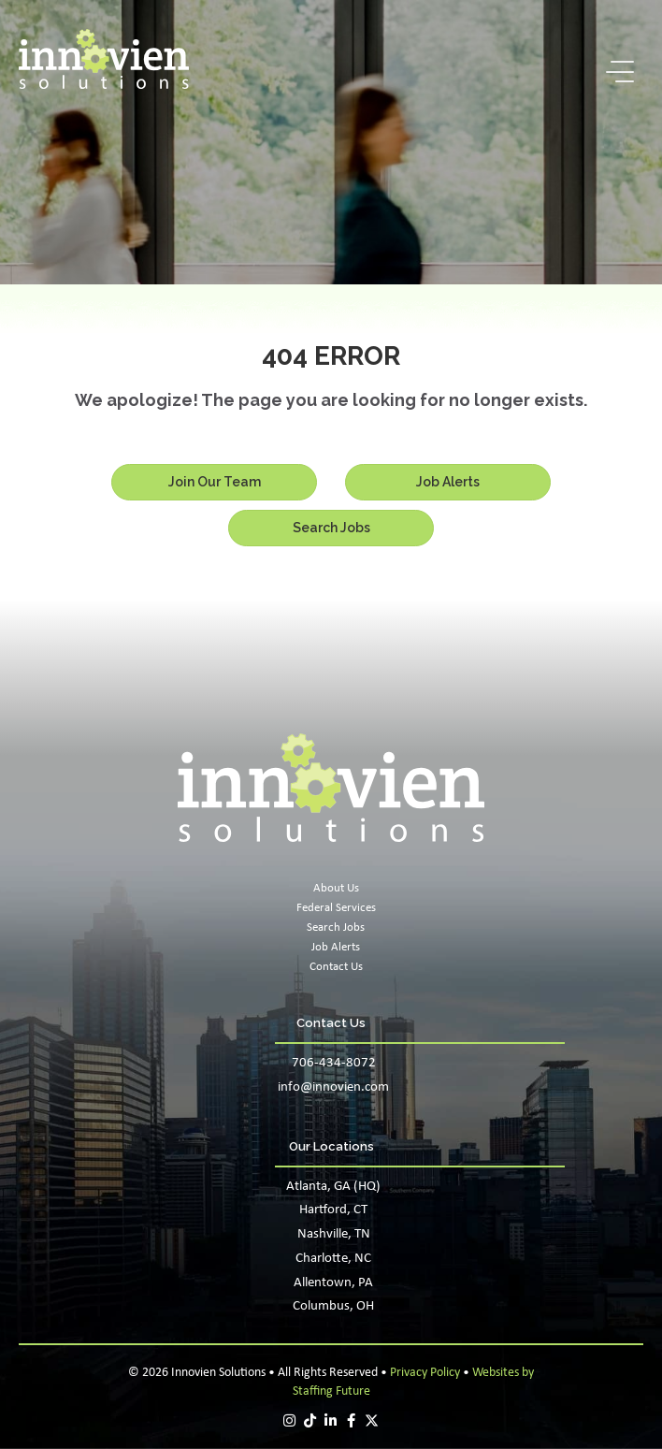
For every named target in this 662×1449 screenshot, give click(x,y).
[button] (615, 72)
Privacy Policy (425, 1373)
